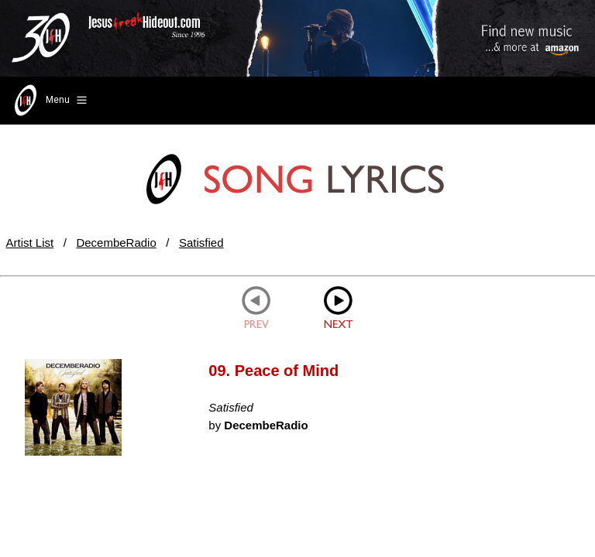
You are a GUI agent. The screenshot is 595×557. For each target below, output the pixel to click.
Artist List (30, 242)
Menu (49, 100)
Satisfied (201, 242)
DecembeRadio (116, 242)
